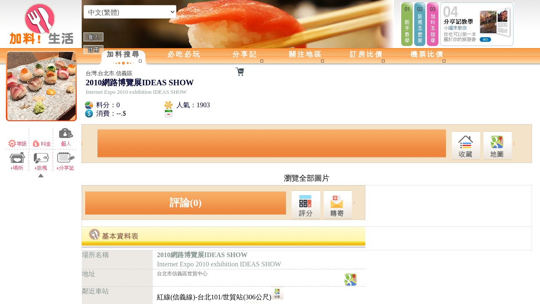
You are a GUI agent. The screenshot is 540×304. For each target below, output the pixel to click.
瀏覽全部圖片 (306, 178)
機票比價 (427, 54)
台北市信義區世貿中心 (182, 274)
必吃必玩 (184, 54)
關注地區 (306, 54)
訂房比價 (366, 54)
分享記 (245, 54)
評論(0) (186, 202)
